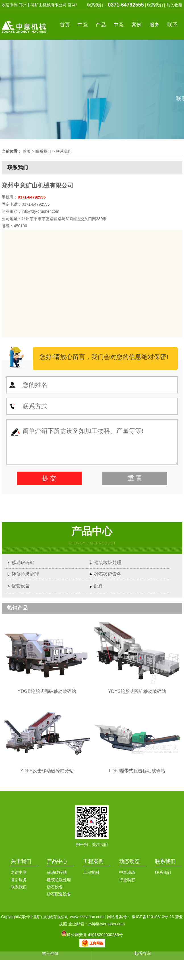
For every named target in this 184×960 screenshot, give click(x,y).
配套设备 (21, 585)
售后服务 (19, 880)
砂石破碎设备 (107, 574)
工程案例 (93, 861)
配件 (98, 585)
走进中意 (19, 872)
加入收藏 (174, 5)
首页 (65, 25)
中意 (83, 25)
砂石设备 (55, 887)
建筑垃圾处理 (107, 562)
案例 (136, 25)
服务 (154, 25)
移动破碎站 (23, 562)
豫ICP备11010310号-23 (153, 916)
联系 (172, 25)
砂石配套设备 (59, 894)
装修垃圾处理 (25, 574)
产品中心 (57, 861)
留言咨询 (50, 953)
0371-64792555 (126, 5)
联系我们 (155, 5)
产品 (101, 25)
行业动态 (127, 880)
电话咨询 (142, 953)
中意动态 (127, 872)
